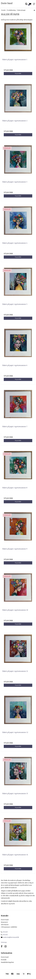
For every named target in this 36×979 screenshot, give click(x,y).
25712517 (4, 932)
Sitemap (4, 942)
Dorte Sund (6, 3)
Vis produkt (18, 73)
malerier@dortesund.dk (11, 937)
